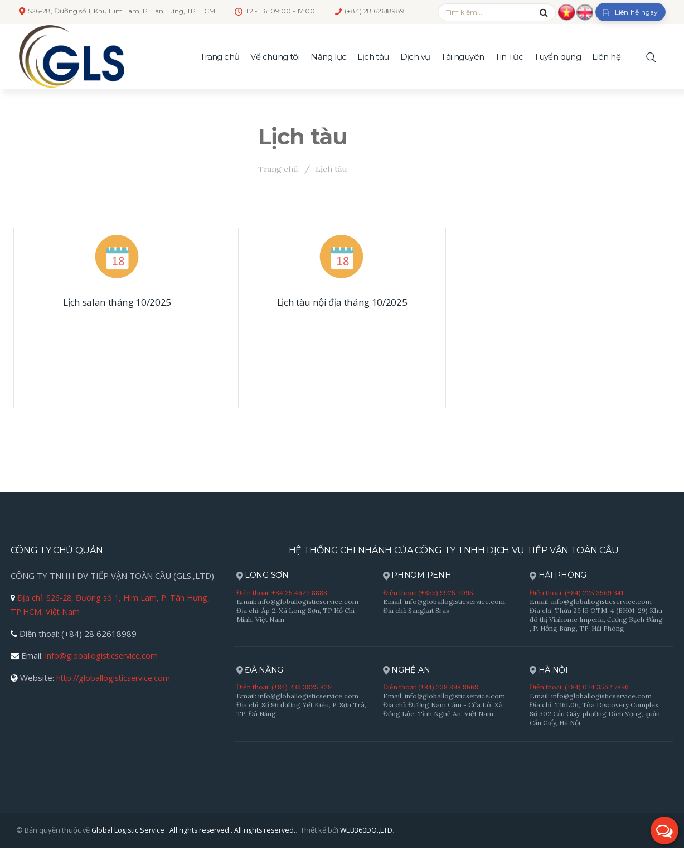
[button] (664, 830)
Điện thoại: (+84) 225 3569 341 (576, 593)
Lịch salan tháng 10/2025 (117, 302)
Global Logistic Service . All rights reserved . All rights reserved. (195, 832)
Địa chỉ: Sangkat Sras (416, 611)
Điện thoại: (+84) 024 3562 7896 (579, 688)
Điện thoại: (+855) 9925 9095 (428, 593)
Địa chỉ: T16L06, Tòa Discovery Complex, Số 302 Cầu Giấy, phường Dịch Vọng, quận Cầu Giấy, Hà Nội (595, 715)
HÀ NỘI (550, 671)
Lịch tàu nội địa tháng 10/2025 (342, 302)
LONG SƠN (264, 576)
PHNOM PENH (419, 576)
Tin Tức (509, 56)
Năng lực (328, 56)
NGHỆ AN (408, 671)
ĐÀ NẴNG (261, 671)
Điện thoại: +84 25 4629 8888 (281, 593)
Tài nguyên (462, 56)
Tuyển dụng (557, 56)
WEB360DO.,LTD (370, 832)
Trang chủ (220, 56)
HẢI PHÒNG (560, 576)
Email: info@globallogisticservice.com (297, 602)
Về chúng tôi (274, 56)
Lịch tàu (373, 56)
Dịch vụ (415, 56)
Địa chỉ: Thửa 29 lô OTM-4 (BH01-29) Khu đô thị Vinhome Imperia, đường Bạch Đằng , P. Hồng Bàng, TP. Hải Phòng (596, 620)
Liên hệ (606, 56)
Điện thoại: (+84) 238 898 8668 (430, 688)
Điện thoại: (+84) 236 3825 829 (284, 688)
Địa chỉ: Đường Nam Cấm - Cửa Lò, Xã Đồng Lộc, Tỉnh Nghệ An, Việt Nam (443, 710)
